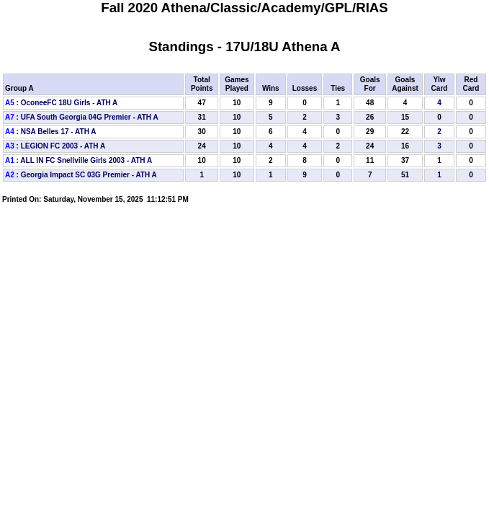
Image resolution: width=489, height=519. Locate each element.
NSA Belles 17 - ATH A (59, 132)
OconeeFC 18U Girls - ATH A (69, 103)
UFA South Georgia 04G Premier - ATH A (89, 117)
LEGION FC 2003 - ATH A (63, 146)
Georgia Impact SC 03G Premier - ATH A (89, 175)
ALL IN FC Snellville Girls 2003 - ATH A (86, 160)
